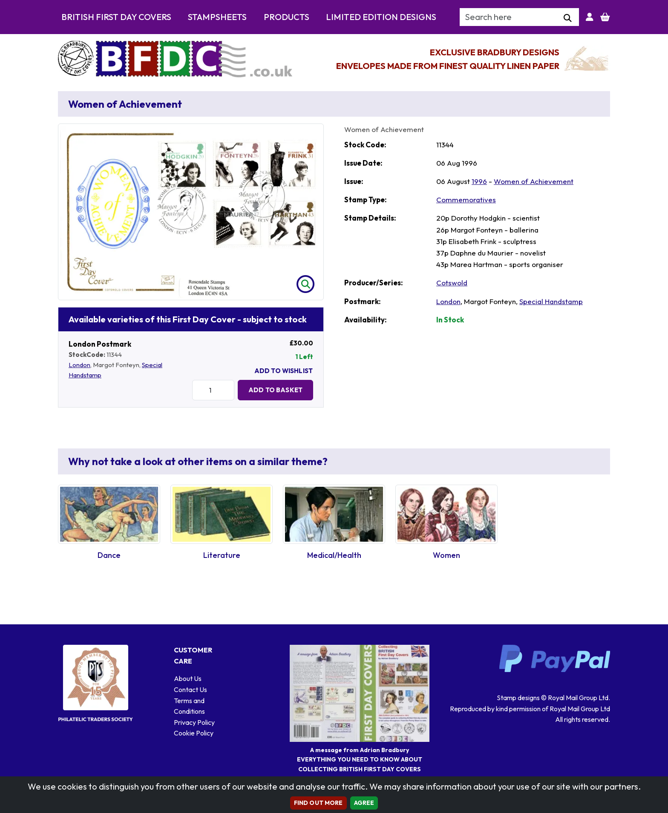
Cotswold (451, 282)
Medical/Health (334, 555)
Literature (221, 555)
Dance (109, 555)
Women (446, 555)
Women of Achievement (533, 181)
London (79, 365)
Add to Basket (275, 390)
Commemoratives (466, 199)
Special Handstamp (551, 301)
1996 (479, 181)
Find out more (318, 803)
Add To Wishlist (283, 371)
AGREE (364, 803)
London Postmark (100, 343)
